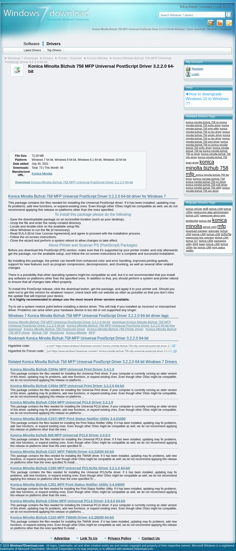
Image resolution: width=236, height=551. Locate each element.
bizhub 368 (205, 220)
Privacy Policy (119, 538)
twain (202, 244)
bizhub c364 (221, 237)
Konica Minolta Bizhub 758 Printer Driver (115, 329)
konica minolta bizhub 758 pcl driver (206, 181)
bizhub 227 (192, 240)
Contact (206, 7)
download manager (197, 231)
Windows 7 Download (23, 58)
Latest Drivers (32, 50)
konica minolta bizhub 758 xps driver (208, 189)
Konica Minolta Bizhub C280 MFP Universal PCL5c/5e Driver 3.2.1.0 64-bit (70, 468)
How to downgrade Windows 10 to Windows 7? (207, 99)
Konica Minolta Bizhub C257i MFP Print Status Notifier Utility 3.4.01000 (68, 419)
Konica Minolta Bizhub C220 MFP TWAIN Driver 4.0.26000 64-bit (62, 517)
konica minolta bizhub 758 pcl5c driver (207, 146)
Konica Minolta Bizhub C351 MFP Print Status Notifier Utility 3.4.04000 (67, 484)
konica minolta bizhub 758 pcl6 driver (207, 184)
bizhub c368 (204, 247)
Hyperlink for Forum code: (26, 351)
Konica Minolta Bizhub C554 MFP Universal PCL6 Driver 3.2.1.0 (61, 402)
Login (195, 74)
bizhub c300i (206, 240)
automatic (213, 231)
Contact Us (151, 538)
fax (195, 247)
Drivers (53, 43)
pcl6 (205, 209)
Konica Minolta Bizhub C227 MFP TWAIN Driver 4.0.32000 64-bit (62, 451)
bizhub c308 (199, 234)
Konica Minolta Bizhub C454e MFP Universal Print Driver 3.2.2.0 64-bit (67, 386)
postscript (192, 221)
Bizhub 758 (40, 332)
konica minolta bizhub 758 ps (203, 122)
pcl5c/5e (226, 234)
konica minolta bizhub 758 (209, 178)
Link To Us (223, 7)
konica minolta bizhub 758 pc (207, 143)
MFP (92, 332)
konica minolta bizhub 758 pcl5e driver (206, 124)
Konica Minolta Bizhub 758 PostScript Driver (54, 329)
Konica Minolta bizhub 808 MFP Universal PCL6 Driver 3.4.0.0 (60, 435)
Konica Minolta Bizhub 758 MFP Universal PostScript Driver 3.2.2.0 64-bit (74, 182)
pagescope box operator (200, 237)
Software (31, 43)
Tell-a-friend (188, 7)
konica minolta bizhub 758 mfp (207, 168)
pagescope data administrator (211, 212)
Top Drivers (54, 50)
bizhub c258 (213, 234)
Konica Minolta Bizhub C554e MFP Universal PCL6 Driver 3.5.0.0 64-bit (67, 501)
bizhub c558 (216, 208)
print (195, 244)
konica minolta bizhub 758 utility (203, 187)
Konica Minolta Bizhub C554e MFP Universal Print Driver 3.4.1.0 (62, 369)
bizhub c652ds (194, 208)
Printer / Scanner (70, 58)
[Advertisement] (46, 112)
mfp (221, 226)
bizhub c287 (192, 215)
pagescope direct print (212, 215)
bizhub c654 (210, 227)
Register (197, 68)
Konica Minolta (97, 58)
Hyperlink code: (19, 346)
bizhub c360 (213, 244)
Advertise (62, 538)
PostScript (57, 332)
